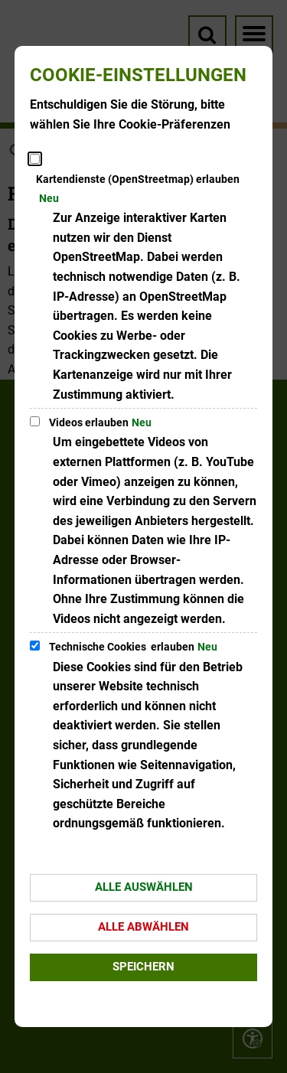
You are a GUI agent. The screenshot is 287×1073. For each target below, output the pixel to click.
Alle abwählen (143, 927)
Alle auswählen (144, 887)
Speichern (143, 967)
